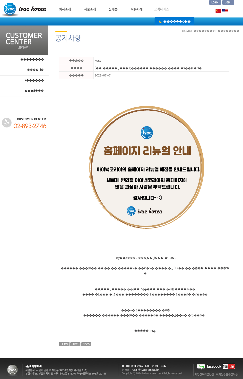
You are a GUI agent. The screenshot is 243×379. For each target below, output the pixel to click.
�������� (32, 59)
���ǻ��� (34, 91)
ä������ (34, 80)
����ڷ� (35, 70)
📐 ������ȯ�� (174, 21)
